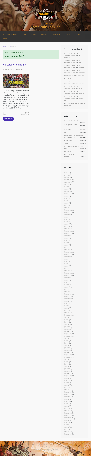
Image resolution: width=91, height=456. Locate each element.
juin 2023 (66, 221)
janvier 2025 (67, 191)
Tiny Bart (81, 67)
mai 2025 (66, 188)
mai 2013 (66, 426)
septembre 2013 (68, 419)
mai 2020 (66, 286)
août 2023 (66, 217)
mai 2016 (66, 364)
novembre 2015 (68, 375)
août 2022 (66, 238)
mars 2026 (67, 174)
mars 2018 (67, 326)
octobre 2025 (67, 182)
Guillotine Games (11, 447)
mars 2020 (67, 289)
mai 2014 (66, 405)
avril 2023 (66, 224)
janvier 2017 (67, 350)
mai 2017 (66, 343)
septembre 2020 (68, 279)
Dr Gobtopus (67, 129)
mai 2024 (66, 202)
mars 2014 (67, 408)
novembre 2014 (68, 394)
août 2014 (66, 399)
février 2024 (67, 207)
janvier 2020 (67, 293)
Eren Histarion (18, 69)
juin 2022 (66, 242)
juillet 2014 (67, 401)
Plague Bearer (68, 140)
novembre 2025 (68, 181)
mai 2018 (66, 322)
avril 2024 (66, 203)
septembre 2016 (68, 357)
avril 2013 (66, 427)
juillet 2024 (67, 198)
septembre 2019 (68, 300)
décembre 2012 (68, 434)
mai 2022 (66, 244)
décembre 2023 (68, 210)
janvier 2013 (67, 433)
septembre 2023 (68, 216)
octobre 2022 (67, 235)
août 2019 (66, 301)
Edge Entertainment (46, 446)
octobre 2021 (67, 256)
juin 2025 (66, 186)
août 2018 (66, 317)
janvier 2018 (67, 329)
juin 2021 (66, 263)
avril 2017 (66, 345)
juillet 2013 (67, 422)
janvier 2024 (67, 209)
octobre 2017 (67, 335)
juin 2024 (66, 200)
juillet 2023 (67, 219)
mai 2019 (66, 307)
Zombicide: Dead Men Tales (72, 121)
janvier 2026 (67, 177)
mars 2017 (67, 347)
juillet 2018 (67, 319)
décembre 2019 (68, 294)
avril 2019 (66, 308)
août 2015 (66, 378)
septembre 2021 (68, 258)
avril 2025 (66, 189)
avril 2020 (66, 287)
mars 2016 (67, 368)
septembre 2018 (68, 315)
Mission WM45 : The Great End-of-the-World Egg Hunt (74, 136)
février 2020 (67, 291)
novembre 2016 (68, 354)
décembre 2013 (68, 413)
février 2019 (67, 312)
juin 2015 (66, 382)
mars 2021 (67, 268)
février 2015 (67, 389)
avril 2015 (66, 385)
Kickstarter (7, 113)
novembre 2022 (68, 233)
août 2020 (66, 280)
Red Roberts (82, 72)
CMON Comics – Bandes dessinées (71, 125)
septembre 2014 (68, 398)
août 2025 (66, 184)
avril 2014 (66, 406)
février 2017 (67, 349)
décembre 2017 (68, 331)
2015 (9, 46)
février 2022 (67, 249)
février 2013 (67, 431)
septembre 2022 (68, 237)
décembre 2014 (68, 392)
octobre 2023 (67, 214)
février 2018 (67, 328)
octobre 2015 (67, 377)
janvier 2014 (67, 412)
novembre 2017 (68, 333)
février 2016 (67, 370)
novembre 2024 (68, 193)
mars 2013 (67, 429)
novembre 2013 (68, 415)
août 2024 (66, 196)
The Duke (81, 93)
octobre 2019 (67, 298)
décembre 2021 (68, 252)
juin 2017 (66, 342)
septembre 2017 (68, 336)
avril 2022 (66, 245)
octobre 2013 (67, 417)
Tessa (80, 88)
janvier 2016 (67, 371)
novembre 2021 (68, 254)
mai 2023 (66, 223)
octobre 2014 (67, 396)
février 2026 (67, 175)
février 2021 (67, 270)
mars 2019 (67, 310)
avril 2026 (66, 172)
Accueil (4, 46)
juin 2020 (66, 284)
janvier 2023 (67, 230)
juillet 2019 (67, 303)
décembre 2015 (68, 373)
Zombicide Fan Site (45, 27)
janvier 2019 (67, 314)
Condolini (81, 83)
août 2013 (66, 420)
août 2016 (66, 359)
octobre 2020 (67, 277)
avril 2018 (66, 324)
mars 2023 (67, 226)
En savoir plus (8, 118)
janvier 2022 (67, 251)
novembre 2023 (68, 212)
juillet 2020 (67, 282)
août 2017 (66, 338)
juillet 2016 (67, 361)
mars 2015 (67, 387)
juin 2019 (66, 305)
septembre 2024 (68, 195)
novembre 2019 (68, 296)
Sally (80, 62)
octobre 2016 (67, 356)
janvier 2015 (67, 391)
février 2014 (67, 410)
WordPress (55, 450)
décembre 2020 (68, 273)
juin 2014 (66, 403)
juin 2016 (66, 363)
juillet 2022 (67, 240)
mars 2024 (67, 205)
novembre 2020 (68, 275)
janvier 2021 (67, 272)
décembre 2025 (68, 179)
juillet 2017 (67, 340)
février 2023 (67, 228)
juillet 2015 (67, 380)
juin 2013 (66, 424)
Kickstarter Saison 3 (14, 64)
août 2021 (66, 259)
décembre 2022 (68, 231)
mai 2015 (66, 384)
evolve (34, 450)
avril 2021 (66, 266)
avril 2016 (66, 366)
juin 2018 (66, 321)
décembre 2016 (68, 352)
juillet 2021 (67, 261)
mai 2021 (66, 265)
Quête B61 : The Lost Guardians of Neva (73, 147)
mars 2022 (67, 247)
